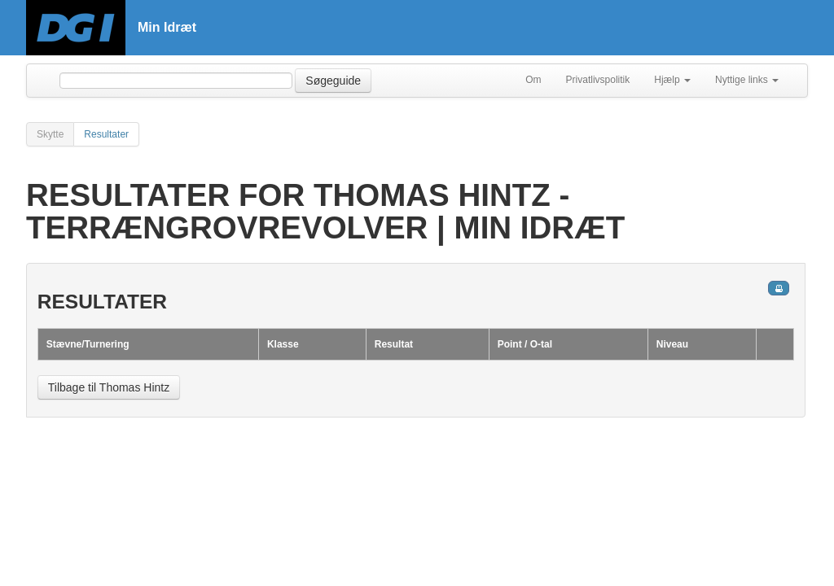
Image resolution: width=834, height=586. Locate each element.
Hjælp (672, 79)
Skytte (50, 134)
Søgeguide (333, 80)
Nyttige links (747, 79)
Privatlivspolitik (598, 79)
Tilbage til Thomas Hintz (108, 387)
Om (533, 79)
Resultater (106, 134)
